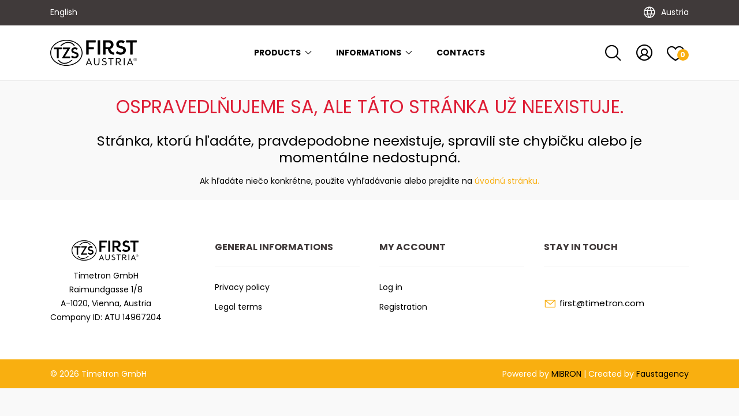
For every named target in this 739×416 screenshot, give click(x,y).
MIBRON (566, 374)
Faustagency (662, 374)
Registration (403, 307)
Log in (390, 287)
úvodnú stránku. (507, 181)
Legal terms (238, 307)
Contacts (460, 52)
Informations (374, 52)
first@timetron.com (601, 303)
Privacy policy (242, 287)
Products (283, 52)
